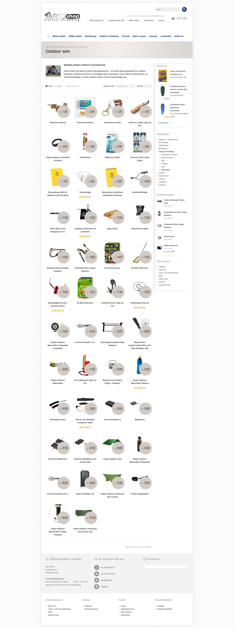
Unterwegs (72, 47)
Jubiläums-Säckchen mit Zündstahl (85, 230)
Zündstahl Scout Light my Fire (112, 304)
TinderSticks (85, 157)
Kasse (161, 20)
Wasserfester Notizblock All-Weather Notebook (112, 193)
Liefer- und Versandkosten (168, 273)
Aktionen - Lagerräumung (168, 139)
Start (47, 47)
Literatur (153, 36)
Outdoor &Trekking (109, 36)
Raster (49, 86)
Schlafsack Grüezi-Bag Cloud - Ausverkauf (177, 108)
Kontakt (161, 282)
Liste (58, 86)
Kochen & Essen (167, 158)
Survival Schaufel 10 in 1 (58, 494)
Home (48, 36)
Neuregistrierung (158, 16)
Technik (125, 36)
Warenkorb (149, 20)
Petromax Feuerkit (58, 123)
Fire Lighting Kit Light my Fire (85, 381)
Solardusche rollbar (139, 229)
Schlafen (164, 164)
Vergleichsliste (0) (116, 20)
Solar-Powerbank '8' (112, 420)
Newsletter (125, 615)
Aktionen (88, 606)
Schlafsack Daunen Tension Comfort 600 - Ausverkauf (179, 89)
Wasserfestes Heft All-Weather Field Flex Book (57, 193)
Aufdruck (178, 36)
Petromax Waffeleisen (57, 459)
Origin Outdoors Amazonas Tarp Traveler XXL (85, 530)
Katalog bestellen (164, 609)
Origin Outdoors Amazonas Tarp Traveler (112, 495)
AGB (160, 276)
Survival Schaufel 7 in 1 (85, 342)
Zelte (163, 161)
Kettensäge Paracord (140, 303)
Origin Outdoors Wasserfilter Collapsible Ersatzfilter (57, 345)
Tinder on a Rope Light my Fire (139, 124)
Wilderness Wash (112, 157)
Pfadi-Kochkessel (171, 245)
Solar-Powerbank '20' (85, 494)
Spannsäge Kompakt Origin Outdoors (112, 343)
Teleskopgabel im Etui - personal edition (58, 304)
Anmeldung (143, 16)
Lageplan (162, 267)
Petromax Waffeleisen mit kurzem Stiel (85, 460)
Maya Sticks (112, 229)
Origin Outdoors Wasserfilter (58, 381)
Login (123, 606)
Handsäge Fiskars (58, 420)
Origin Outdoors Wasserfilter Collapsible (139, 460)
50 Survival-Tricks (112, 268)
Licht (163, 167)
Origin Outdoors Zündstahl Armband (57, 159)
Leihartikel (166, 36)
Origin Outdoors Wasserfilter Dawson (140, 381)
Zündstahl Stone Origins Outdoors (85, 269)
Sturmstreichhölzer (85, 123)
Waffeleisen (140, 420)
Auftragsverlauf (127, 609)
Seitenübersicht (164, 285)
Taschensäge (85, 192)
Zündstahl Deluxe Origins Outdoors (58, 269)
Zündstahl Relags (139, 192)
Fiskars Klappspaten (140, 494)
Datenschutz (163, 279)
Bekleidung (90, 36)
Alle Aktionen (164, 123)
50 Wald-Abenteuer (85, 303)
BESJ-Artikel (59, 36)
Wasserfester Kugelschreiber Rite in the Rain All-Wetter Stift (140, 345)
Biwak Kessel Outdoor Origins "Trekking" (112, 381)
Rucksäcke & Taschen (169, 154)
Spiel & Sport (139, 36)
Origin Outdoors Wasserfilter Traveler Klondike (58, 532)
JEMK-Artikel (75, 36)
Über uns (162, 270)
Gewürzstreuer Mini (112, 123)
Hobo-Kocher (169, 236)
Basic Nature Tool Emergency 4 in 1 (57, 230)
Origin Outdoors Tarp (112, 459)
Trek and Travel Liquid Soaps (139, 159)
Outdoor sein (83, 47)
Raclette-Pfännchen (139, 268)
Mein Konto (134, 20)
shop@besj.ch (106, 580)
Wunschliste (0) (96, 20)
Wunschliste (126, 612)
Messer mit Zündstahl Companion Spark (85, 421)
